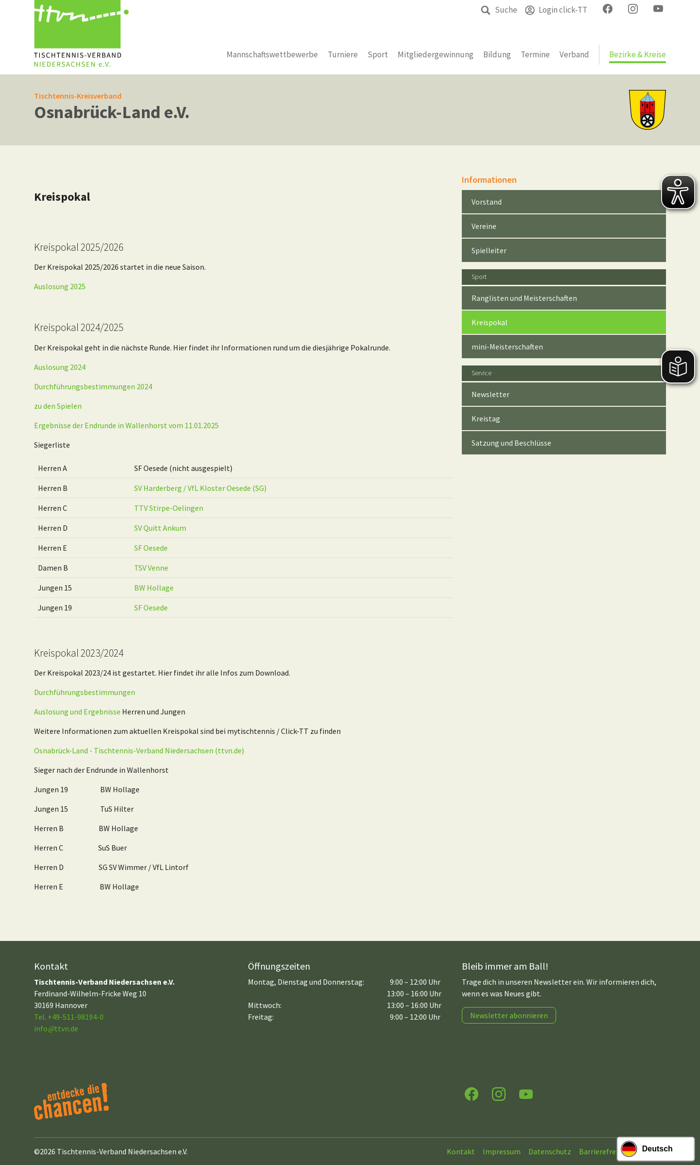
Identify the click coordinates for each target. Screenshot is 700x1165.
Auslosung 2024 (60, 367)
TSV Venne (151, 568)
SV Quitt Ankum (160, 528)
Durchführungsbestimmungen (84, 692)
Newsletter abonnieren (509, 1015)
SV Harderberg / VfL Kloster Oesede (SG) (200, 488)
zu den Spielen (58, 406)
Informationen (489, 179)
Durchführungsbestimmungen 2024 (93, 386)
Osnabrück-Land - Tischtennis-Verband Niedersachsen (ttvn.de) (139, 750)
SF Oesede (151, 548)
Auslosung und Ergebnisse (77, 711)
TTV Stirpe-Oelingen (168, 508)
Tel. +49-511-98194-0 (69, 1017)
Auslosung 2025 (60, 286)
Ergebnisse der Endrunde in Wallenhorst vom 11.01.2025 (126, 425)
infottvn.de (56, 1028)
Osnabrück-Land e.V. (112, 112)
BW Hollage (154, 587)
